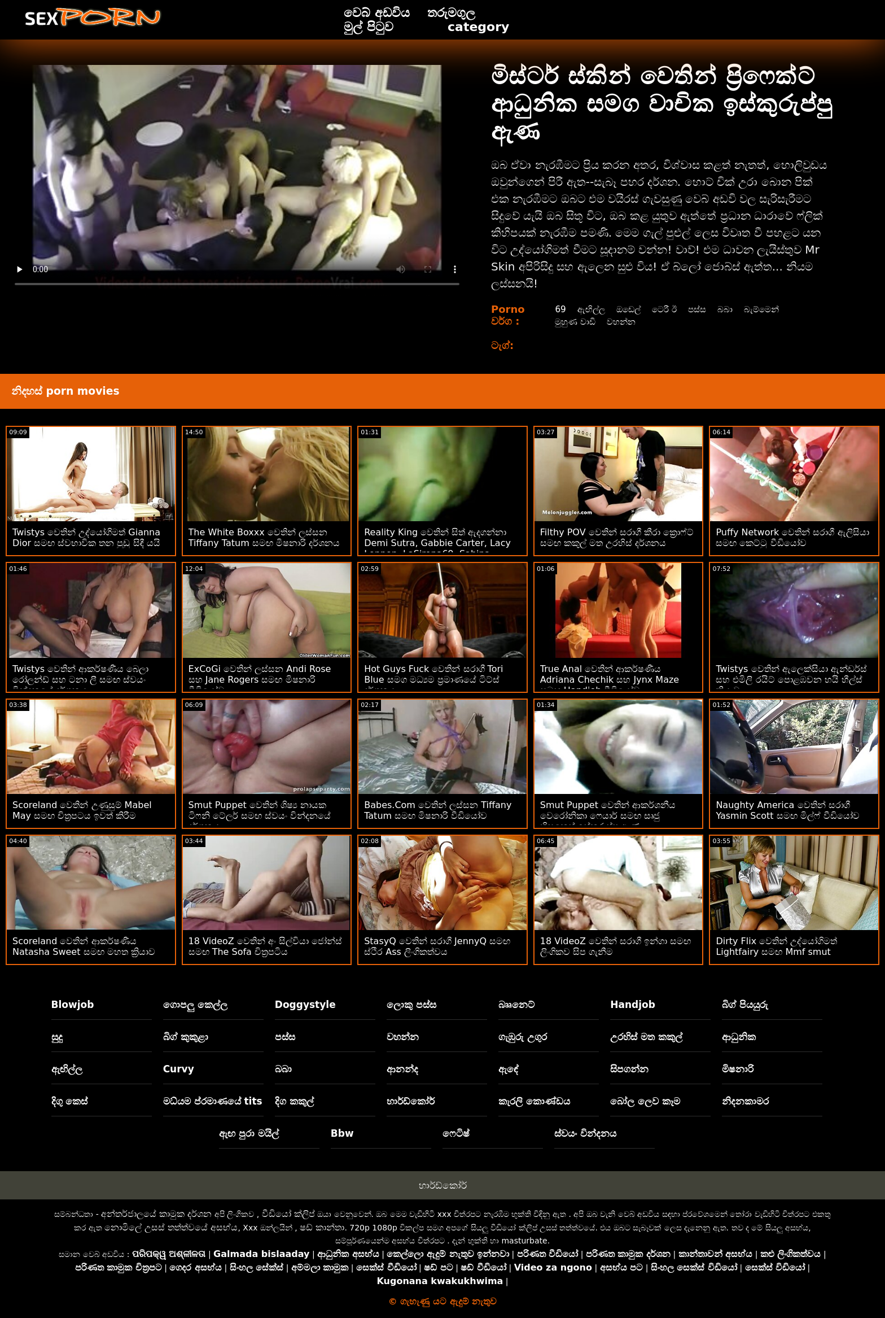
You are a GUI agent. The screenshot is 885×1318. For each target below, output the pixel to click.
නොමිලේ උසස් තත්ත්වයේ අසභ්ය (171, 1227)
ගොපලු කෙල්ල (195, 1004)
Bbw (342, 1133)
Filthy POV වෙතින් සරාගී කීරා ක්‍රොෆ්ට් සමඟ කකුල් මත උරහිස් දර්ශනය (617, 537)
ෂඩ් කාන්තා (322, 1227)
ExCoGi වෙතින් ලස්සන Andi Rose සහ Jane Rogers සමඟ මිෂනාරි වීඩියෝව (260, 680)
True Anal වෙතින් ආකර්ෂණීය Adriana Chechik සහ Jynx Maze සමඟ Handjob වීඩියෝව (609, 680)
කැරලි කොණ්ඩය (534, 1101)
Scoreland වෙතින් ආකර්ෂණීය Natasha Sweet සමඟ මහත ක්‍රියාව (83, 946)
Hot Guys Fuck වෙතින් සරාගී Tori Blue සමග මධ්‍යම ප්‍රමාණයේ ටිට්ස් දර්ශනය (433, 680)
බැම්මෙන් (768, 309)
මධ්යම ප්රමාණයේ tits (212, 1101)
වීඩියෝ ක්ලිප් (288, 1213)
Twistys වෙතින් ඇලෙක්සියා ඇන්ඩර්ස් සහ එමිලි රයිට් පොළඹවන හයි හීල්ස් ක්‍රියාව (791, 680)
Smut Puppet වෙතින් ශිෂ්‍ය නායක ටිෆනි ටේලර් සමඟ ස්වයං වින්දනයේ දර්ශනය (260, 816)
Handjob (632, 1004)
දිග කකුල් (294, 1101)
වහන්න (623, 321)
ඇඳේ (508, 1069)
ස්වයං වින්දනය (585, 1133)
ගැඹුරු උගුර (522, 1036)
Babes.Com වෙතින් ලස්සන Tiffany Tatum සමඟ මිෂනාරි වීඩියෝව (437, 810)
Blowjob (72, 1004)
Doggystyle (305, 1004)
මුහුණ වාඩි (575, 321)
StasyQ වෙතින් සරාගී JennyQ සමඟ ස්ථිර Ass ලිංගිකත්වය (437, 946)
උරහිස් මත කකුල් (646, 1036)
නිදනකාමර (745, 1101)
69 (558, 309)
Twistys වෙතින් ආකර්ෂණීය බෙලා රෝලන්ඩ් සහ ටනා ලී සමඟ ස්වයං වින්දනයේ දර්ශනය (80, 680)
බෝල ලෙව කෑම (645, 1101)
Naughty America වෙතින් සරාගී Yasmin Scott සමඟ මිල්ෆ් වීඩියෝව (788, 810)
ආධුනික (739, 1036)
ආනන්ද (402, 1069)
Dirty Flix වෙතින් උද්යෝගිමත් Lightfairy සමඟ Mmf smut (776, 946)
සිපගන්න (629, 1069)
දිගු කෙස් (69, 1101)
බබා (731, 309)
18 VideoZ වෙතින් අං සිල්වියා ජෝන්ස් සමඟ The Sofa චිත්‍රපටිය (266, 946)
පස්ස (702, 309)
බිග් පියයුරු (745, 1004)
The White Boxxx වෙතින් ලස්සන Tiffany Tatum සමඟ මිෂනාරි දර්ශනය (264, 537)
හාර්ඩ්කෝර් (411, 1101)
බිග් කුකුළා (185, 1036)
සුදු (57, 1036)
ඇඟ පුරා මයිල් (249, 1133)
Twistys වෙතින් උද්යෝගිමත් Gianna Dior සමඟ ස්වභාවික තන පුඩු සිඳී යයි (86, 537)
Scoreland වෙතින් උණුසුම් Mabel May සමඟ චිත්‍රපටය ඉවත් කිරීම (82, 810)
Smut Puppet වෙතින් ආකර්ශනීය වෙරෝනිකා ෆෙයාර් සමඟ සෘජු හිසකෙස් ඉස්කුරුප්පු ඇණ (608, 816)
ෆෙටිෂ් (456, 1133)
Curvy (178, 1069)
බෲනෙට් (516, 1004)
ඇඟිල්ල (590, 309)
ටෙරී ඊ (667, 309)
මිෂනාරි (737, 1069)
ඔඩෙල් (629, 309)
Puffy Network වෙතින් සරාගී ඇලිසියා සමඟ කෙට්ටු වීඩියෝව (792, 537)
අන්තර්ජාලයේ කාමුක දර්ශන (156, 1213)
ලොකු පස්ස (411, 1004)
